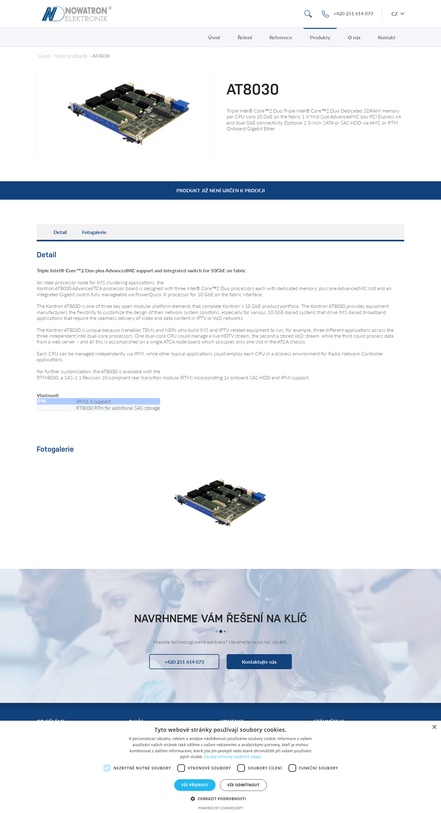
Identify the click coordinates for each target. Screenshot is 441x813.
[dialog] (220, 767)
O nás (354, 37)
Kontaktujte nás (259, 661)
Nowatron (77, 13)
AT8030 (101, 55)
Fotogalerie (94, 232)
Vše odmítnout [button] (243, 785)
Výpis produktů (71, 55)
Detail (60, 232)
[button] (220, 798)
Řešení (245, 37)
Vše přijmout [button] (195, 785)
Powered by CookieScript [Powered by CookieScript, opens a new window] (220, 808)
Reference (281, 37)
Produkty (320, 37)
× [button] (434, 727)
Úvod (214, 37)
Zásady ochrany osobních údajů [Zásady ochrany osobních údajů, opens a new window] (232, 756)
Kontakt (386, 37)
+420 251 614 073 (353, 13)
